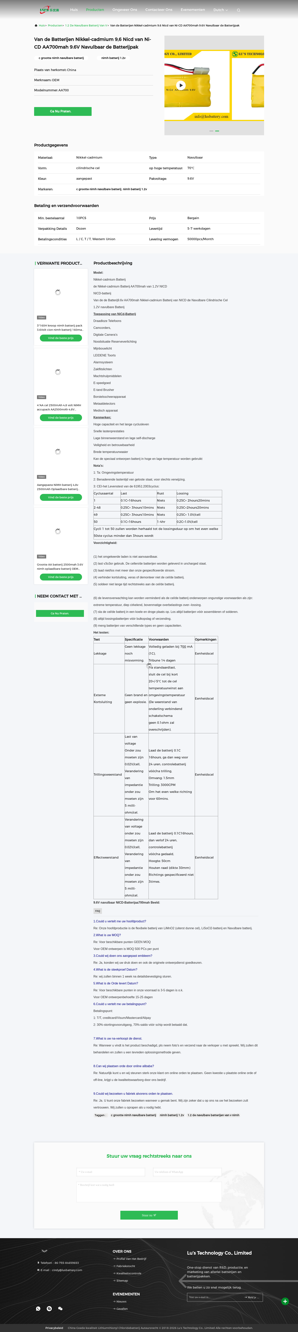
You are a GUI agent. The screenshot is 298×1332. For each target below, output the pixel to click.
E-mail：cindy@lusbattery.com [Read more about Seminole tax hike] (59, 1270)
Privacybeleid (54, 1328)
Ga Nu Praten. (63, 111)
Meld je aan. (252, 1297)
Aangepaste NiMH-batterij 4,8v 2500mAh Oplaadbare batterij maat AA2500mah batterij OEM (58, 489)
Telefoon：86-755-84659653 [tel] (58, 1263)
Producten (95, 10)
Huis (74, 10)
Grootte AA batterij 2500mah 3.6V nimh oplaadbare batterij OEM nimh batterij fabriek (60, 569)
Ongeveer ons (124, 10)
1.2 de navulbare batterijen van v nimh (213, 1115)
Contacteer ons (158, 10)
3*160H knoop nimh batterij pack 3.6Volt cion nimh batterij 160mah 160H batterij (60, 330)
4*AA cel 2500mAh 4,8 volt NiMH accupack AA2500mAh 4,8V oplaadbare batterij (59, 409)
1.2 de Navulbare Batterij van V (86, 25)
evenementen (193, 10)
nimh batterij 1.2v (172, 1115)
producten (55, 25)
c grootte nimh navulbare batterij (133, 1115)
